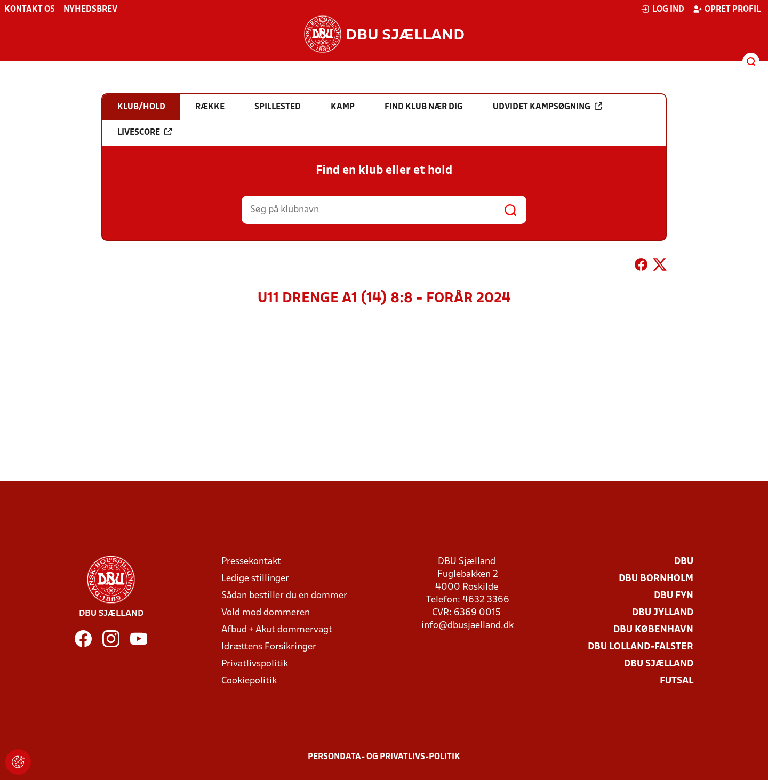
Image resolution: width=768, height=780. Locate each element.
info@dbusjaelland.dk (467, 625)
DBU (683, 561)
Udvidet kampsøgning (547, 106)
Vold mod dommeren (265, 612)
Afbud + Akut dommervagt (276, 629)
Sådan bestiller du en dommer (284, 595)
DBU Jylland (662, 612)
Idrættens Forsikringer (268, 647)
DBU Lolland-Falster (640, 647)
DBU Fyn (673, 595)
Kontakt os (29, 9)
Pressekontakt (251, 561)
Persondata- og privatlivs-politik (384, 757)
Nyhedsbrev (90, 9)
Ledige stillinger (255, 578)
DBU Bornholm (656, 578)
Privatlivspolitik (254, 664)
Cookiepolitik (249, 681)
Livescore (144, 132)
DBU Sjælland (658, 664)
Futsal (676, 681)
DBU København (653, 629)
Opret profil (727, 9)
